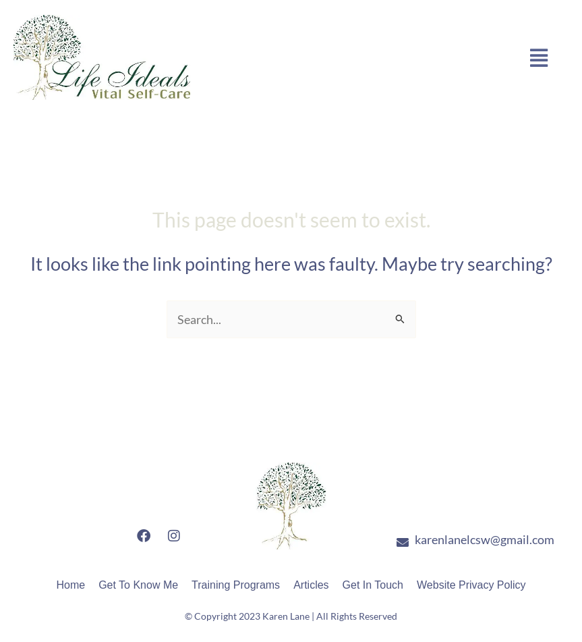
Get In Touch (373, 585)
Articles (310, 585)
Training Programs (236, 585)
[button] (539, 57)
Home (70, 585)
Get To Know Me (138, 585)
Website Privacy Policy (471, 585)
